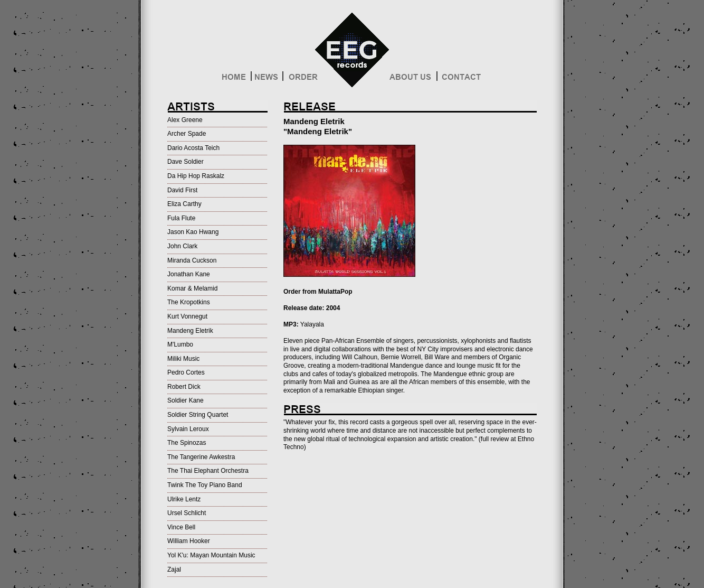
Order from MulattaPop (318, 291)
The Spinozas (186, 442)
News (267, 79)
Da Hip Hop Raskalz (195, 176)
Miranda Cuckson (191, 260)
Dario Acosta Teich (193, 148)
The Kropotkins (188, 302)
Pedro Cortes (186, 372)
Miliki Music (183, 358)
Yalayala (312, 324)
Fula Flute (181, 218)
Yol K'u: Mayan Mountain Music (211, 555)
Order (302, 79)
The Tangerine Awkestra (201, 457)
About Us (413, 79)
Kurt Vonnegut (187, 316)
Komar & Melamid (192, 288)
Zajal (174, 569)
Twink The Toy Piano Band (204, 485)
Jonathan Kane (188, 274)
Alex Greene (185, 120)
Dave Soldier (185, 161)
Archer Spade (186, 133)
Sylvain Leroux (188, 429)
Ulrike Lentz (184, 499)
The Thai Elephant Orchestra (208, 470)
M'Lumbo (180, 344)
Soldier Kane (185, 400)
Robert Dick (184, 386)
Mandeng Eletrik (190, 330)
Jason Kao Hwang (192, 232)
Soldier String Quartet (197, 414)
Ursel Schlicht (186, 513)
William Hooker (188, 541)
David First (182, 190)
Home (235, 79)
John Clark (182, 246)
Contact (460, 79)
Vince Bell (181, 527)
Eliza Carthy (184, 204)
